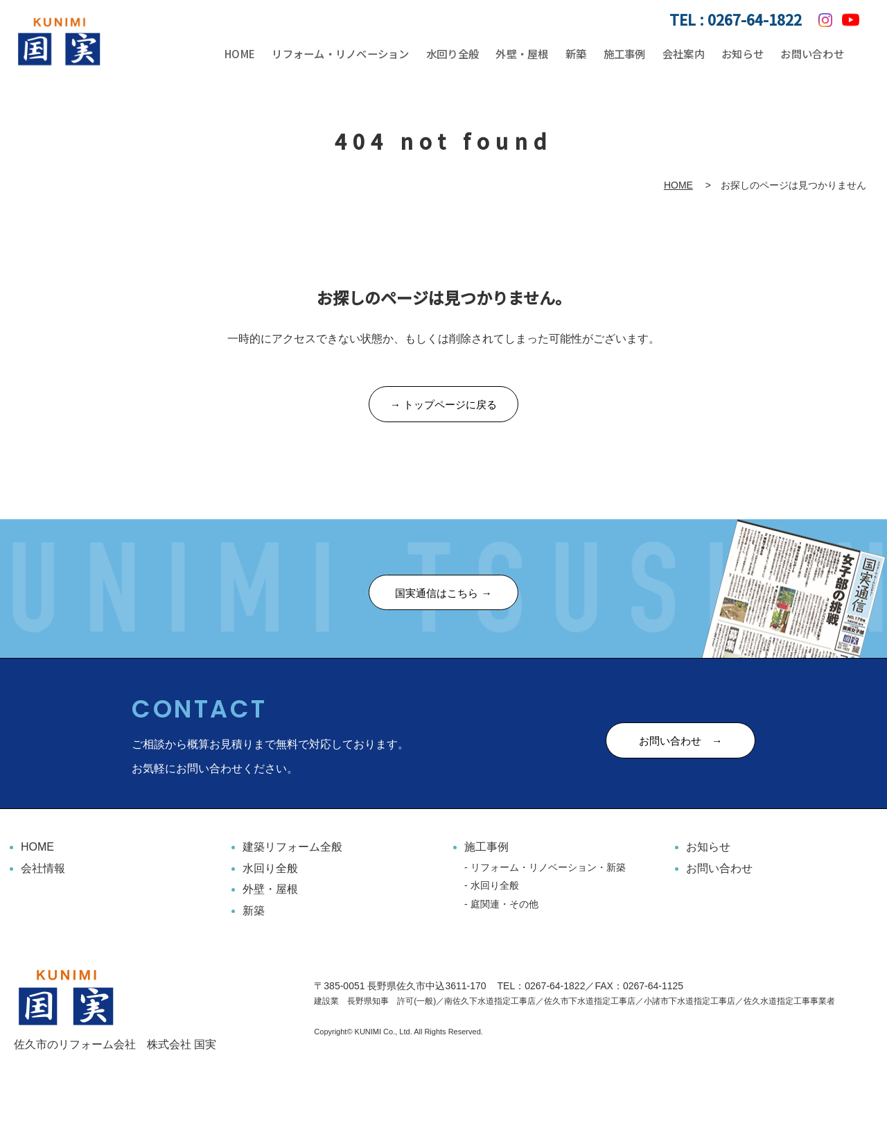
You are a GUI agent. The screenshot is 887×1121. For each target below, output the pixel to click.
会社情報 (43, 870)
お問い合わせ (812, 54)
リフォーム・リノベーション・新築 (548, 869)
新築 (579, 54)
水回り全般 (457, 54)
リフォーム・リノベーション (344, 54)
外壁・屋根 (526, 54)
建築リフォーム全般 (292, 849)
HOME (241, 54)
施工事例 (626, 54)
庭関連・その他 (504, 906)
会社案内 (684, 54)
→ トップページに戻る (443, 406)
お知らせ (743, 54)
